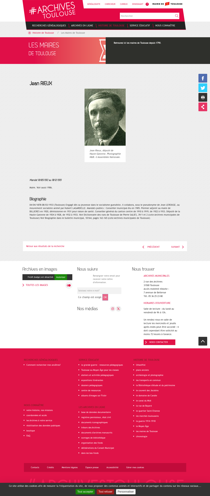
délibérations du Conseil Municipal (97, 448)
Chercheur (110, 4)
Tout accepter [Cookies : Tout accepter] (85, 491)
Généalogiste (93, 4)
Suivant (175, 247)
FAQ (28, 436)
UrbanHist (140, 365)
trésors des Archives (90, 427)
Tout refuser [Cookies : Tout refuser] (105, 491)
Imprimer (202, 97)
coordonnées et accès (36, 415)
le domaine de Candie (146, 395)
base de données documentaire (96, 412)
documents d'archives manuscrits (96, 432)
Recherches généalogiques (41, 359)
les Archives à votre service (39, 420)
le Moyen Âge (142, 426)
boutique (30, 430)
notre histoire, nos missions (39, 410)
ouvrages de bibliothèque (93, 438)
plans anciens (142, 370)
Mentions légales (70, 467)
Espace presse (92, 467)
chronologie (141, 436)
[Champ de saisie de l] (99, 290)
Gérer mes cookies (135, 467)
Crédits (50, 467)
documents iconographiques (94, 422)
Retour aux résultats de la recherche (45, 246)
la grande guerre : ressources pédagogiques (102, 365)
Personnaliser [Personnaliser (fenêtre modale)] (126, 491)
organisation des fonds (92, 443)
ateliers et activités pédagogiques (97, 375)
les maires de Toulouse (147, 431)
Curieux (124, 4)
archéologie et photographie (149, 375)
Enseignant (137, 4)
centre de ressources (91, 390)
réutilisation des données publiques (43, 425)
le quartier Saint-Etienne (148, 411)
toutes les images (37, 285)
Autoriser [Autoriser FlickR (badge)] (60, 277)
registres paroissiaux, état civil (96, 417)
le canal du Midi (143, 400)
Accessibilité (112, 467)
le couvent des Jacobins (147, 390)
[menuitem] (49, 25)
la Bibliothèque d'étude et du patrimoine (155, 385)
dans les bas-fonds (90, 453)
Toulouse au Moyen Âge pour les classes (100, 370)
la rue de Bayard (144, 406)
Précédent (153, 247)
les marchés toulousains (147, 416)
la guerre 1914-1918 (146, 421)
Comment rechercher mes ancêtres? (43, 365)
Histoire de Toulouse (43, 32)
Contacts (35, 467)
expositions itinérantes (92, 380)
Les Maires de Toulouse (73, 32)
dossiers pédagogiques (91, 385)
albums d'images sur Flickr (93, 395)
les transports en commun (148, 380)
